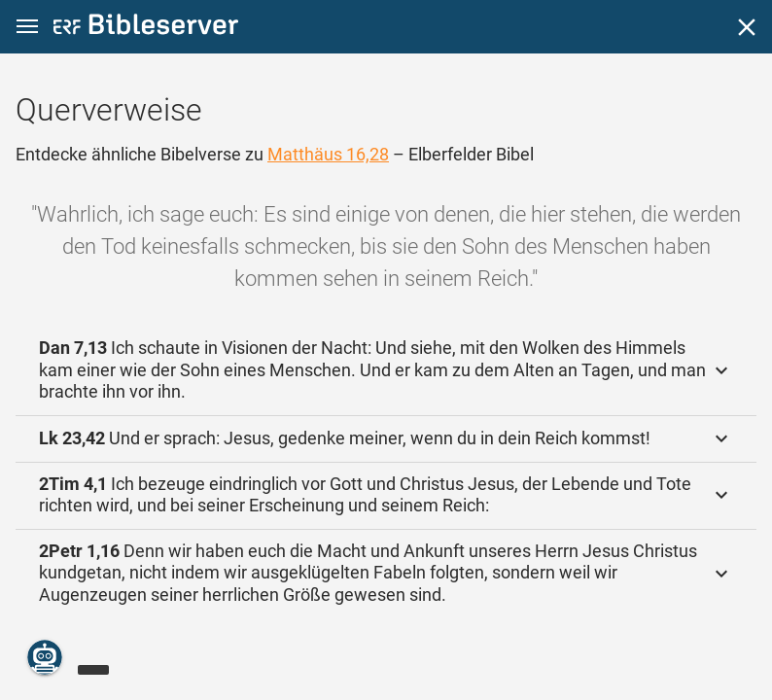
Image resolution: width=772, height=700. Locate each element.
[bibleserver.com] (145, 28)
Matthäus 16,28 (328, 154)
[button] (27, 26)
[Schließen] (746, 27)
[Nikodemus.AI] (44, 657)
